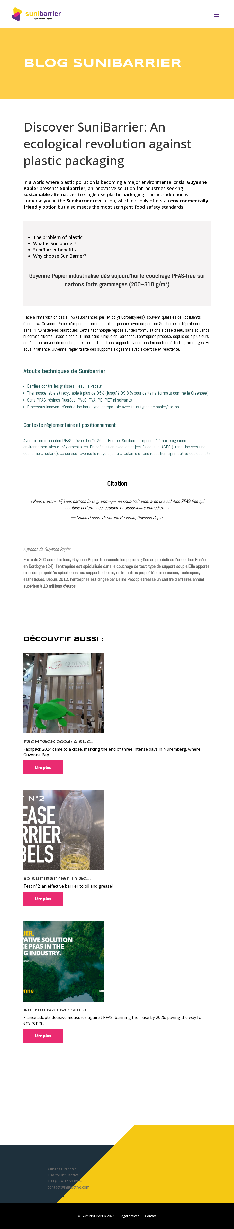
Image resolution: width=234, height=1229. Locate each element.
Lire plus (43, 767)
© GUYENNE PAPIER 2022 (96, 1216)
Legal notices (129, 1216)
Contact (150, 1216)
